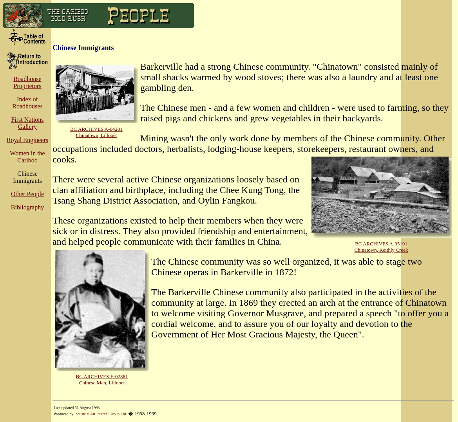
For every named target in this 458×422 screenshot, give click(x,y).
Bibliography (27, 207)
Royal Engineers (27, 140)
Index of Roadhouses (27, 103)
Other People (27, 194)
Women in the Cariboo (27, 157)
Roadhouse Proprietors (27, 82)
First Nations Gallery (27, 123)
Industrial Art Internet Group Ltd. (100, 414)
